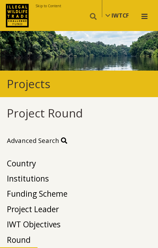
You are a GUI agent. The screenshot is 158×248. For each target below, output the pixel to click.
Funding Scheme (37, 193)
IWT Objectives (34, 224)
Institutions (28, 178)
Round (19, 239)
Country (21, 163)
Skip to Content (48, 5)
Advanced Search (37, 140)
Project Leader (33, 209)
